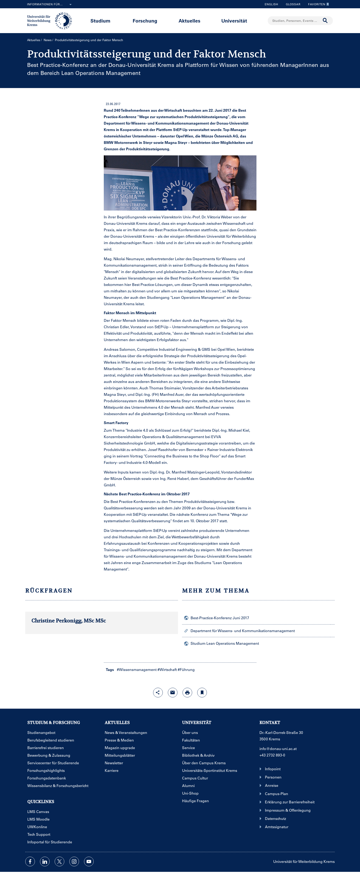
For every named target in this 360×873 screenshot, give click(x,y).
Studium (100, 20)
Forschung (145, 20)
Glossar (291, 4)
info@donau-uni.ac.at (278, 748)
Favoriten (317, 4)
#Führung (186, 669)
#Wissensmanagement (137, 669)
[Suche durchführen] (325, 21)
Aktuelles (189, 20)
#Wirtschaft (167, 669)
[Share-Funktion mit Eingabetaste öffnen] (158, 692)
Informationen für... (50, 4)
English (271, 4)
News (48, 40)
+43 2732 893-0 (272, 755)
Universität (234, 20)
